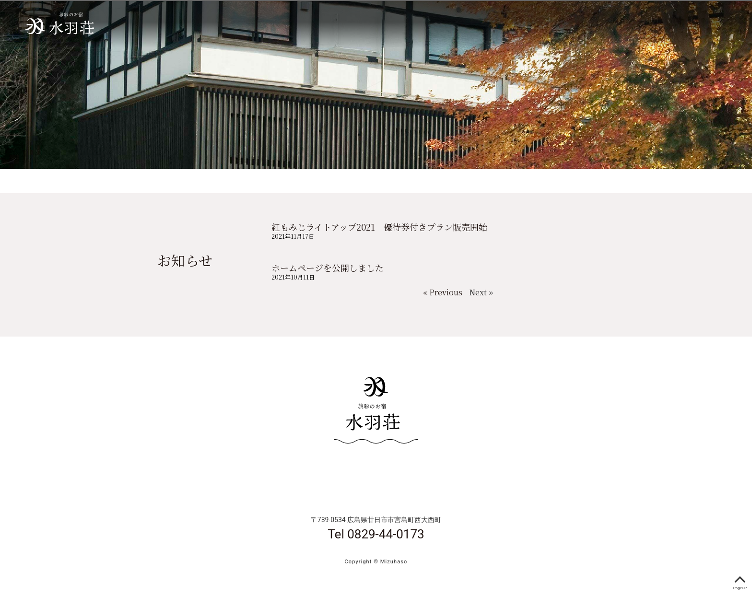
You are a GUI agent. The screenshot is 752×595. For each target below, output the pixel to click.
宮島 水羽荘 (58, 24)
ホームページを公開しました (327, 267)
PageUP (740, 580)
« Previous (442, 292)
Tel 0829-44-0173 (376, 534)
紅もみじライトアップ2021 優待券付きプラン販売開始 (379, 227)
